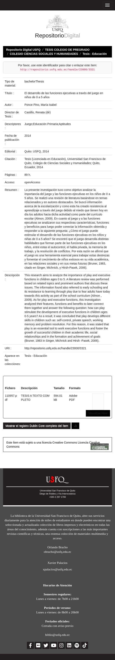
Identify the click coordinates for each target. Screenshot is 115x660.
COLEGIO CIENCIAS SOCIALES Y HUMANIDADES (44, 53)
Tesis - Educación (95, 53)
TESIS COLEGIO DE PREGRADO (67, 49)
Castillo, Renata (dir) (37, 112)
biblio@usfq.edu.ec (57, 634)
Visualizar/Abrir (98, 413)
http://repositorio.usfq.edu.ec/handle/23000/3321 (55, 348)
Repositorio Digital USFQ (23, 49)
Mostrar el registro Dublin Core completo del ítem (37, 425)
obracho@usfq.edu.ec (57, 551)
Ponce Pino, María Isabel (40, 104)
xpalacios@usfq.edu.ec (57, 569)
